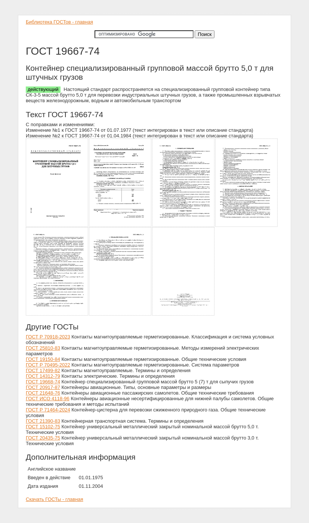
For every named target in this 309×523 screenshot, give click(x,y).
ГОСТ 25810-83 (43, 348)
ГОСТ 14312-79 (43, 376)
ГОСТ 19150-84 (43, 359)
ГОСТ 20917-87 (43, 387)
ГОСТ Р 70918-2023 (48, 337)
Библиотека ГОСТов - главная (59, 22)
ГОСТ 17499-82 (43, 370)
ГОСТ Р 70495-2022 (48, 365)
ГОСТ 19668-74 (43, 381)
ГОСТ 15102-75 (43, 426)
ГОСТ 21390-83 (43, 421)
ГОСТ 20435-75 (43, 438)
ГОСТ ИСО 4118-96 (47, 398)
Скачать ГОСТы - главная (54, 499)
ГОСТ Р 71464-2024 (48, 410)
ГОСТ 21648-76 (43, 393)
